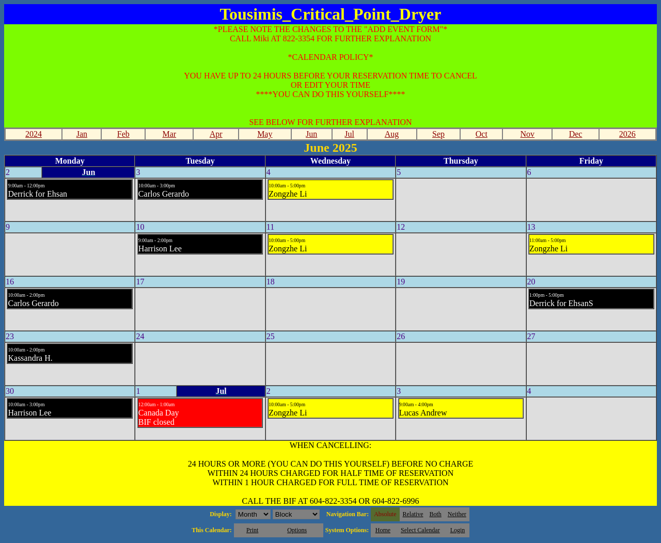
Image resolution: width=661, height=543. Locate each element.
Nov (528, 134)
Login (457, 530)
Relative (413, 514)
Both (436, 514)
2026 (627, 134)
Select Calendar (420, 530)
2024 (33, 134)
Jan (81, 134)
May (264, 134)
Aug (392, 134)
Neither (457, 514)
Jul (349, 134)
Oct (481, 134)
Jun (311, 134)
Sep (438, 134)
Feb (123, 134)
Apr (216, 134)
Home (382, 530)
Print (252, 530)
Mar (169, 134)
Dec (576, 134)
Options (297, 530)
